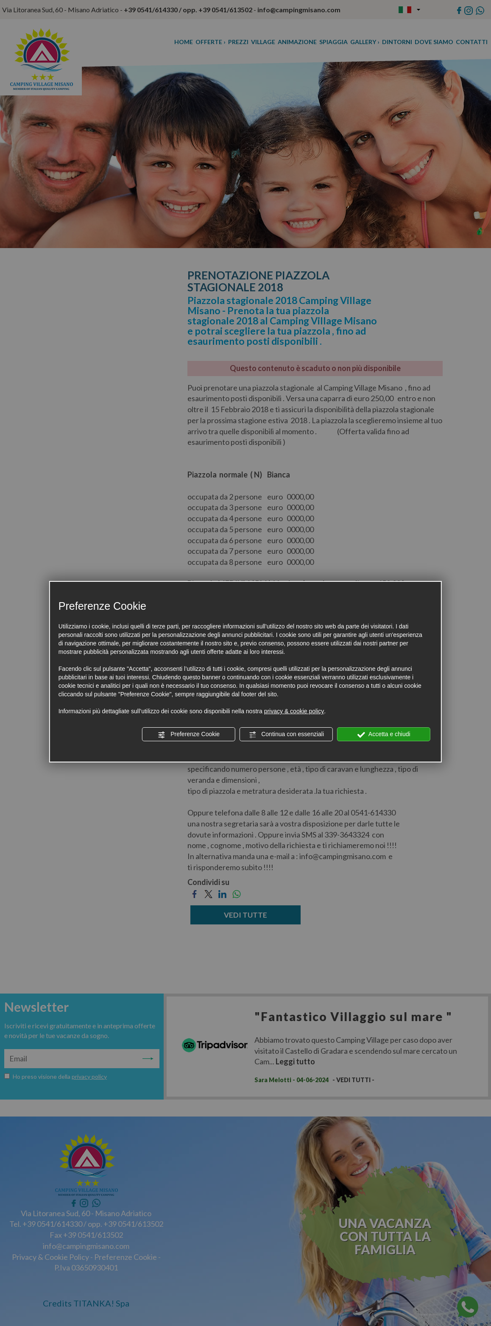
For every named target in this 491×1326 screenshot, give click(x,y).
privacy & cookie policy (294, 711)
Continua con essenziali (286, 734)
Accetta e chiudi (383, 734)
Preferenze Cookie (189, 734)
